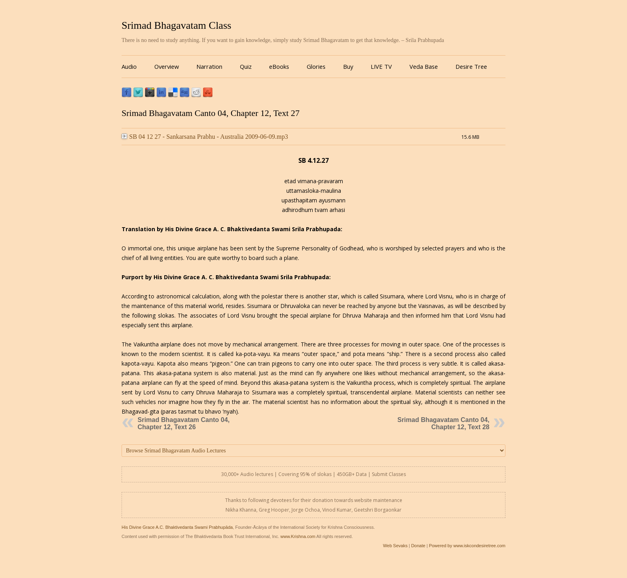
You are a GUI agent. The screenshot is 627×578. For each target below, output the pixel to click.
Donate (418, 545)
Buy (348, 66)
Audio (129, 66)
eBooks (279, 66)
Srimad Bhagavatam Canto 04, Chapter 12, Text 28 (443, 423)
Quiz (246, 66)
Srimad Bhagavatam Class (176, 25)
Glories (316, 66)
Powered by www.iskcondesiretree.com (467, 545)
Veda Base (423, 66)
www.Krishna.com (297, 536)
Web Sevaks (395, 545)
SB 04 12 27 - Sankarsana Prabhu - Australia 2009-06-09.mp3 (205, 136)
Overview (166, 66)
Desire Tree (471, 66)
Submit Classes (389, 474)
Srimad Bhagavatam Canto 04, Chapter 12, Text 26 (184, 423)
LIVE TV (381, 66)
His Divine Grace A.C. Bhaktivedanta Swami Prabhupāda (177, 527)
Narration (209, 66)
